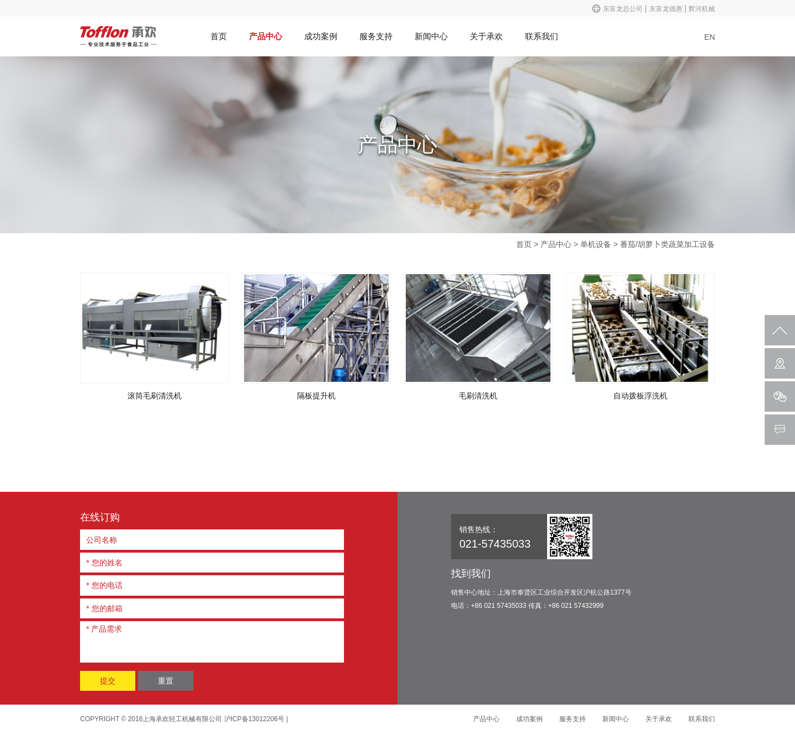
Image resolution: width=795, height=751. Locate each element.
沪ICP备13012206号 (254, 719)
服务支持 (376, 36)
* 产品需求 (212, 640)
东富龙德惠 (665, 9)
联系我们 (541, 36)
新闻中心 (431, 36)
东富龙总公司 (623, 9)
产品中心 (265, 36)
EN (709, 37)
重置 (165, 680)
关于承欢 (486, 36)
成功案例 (320, 36)
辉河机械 (701, 9)
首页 (218, 36)
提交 (107, 680)
